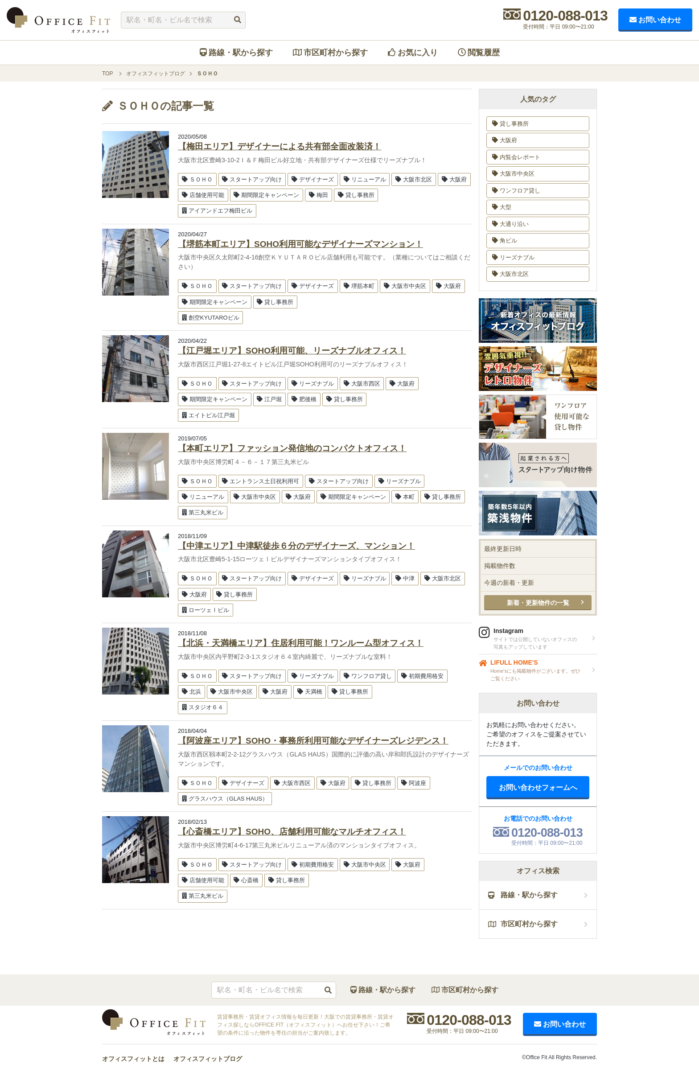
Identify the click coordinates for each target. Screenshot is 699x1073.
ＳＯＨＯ (197, 179)
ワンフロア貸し (368, 676)
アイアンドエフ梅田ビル (217, 210)
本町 (405, 496)
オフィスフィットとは (133, 1058)
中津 (405, 578)
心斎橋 (246, 880)
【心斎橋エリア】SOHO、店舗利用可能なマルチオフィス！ (292, 831)
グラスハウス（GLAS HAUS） (225, 798)
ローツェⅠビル (205, 610)
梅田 (318, 195)
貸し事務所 (356, 195)
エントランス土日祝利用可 (260, 481)
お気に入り (413, 52)
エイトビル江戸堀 (208, 415)
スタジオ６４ (202, 707)
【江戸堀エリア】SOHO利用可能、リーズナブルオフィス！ (292, 350)
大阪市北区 (413, 179)
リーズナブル (313, 383)
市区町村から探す (330, 52)
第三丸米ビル (202, 512)
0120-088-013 (565, 16)
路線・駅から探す (236, 52)
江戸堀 (269, 399)
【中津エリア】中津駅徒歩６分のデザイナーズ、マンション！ (296, 546)
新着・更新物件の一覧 (538, 602)
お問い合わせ (655, 20)
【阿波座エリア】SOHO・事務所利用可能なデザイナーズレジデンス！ (313, 740)
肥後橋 (304, 399)
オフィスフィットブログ (207, 1058)
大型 (501, 207)
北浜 (191, 691)
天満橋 (309, 691)
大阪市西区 (362, 383)
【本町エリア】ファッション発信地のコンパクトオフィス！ (292, 448)
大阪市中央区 (405, 286)
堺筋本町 (359, 286)
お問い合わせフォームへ (538, 787)
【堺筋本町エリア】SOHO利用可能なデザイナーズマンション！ (300, 244)
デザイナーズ (313, 179)
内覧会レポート (516, 157)
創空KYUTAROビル (210, 317)
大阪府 (454, 179)
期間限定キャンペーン (266, 195)
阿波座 (413, 783)
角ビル (504, 240)
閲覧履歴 (479, 52)
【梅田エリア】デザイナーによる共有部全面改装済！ (279, 146)
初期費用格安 (422, 676)
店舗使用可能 (203, 195)
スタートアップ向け (252, 179)
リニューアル (365, 179)
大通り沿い (510, 224)
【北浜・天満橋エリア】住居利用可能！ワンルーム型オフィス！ (301, 643)
